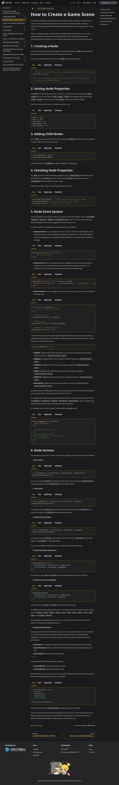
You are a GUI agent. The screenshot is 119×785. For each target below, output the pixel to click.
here (69, 393)
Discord (64, 749)
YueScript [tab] (58, 65)
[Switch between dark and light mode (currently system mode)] (94, 2)
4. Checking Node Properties (107, 18)
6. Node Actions (104, 24)
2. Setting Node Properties (107, 12)
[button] (14, 16)
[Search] (108, 2)
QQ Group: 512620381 (69, 752)
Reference (25, 3)
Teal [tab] (39, 65)
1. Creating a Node (105, 9)
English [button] (87, 3)
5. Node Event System (106, 21)
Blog (41, 3)
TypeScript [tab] (48, 65)
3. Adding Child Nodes (106, 15)
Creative (48, 3)
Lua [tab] (33, 65)
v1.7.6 (73, 3)
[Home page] (32, 8)
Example (34, 3)
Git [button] (78, 3)
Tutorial (17, 3)
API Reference (38, 752)
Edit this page (37, 725)
